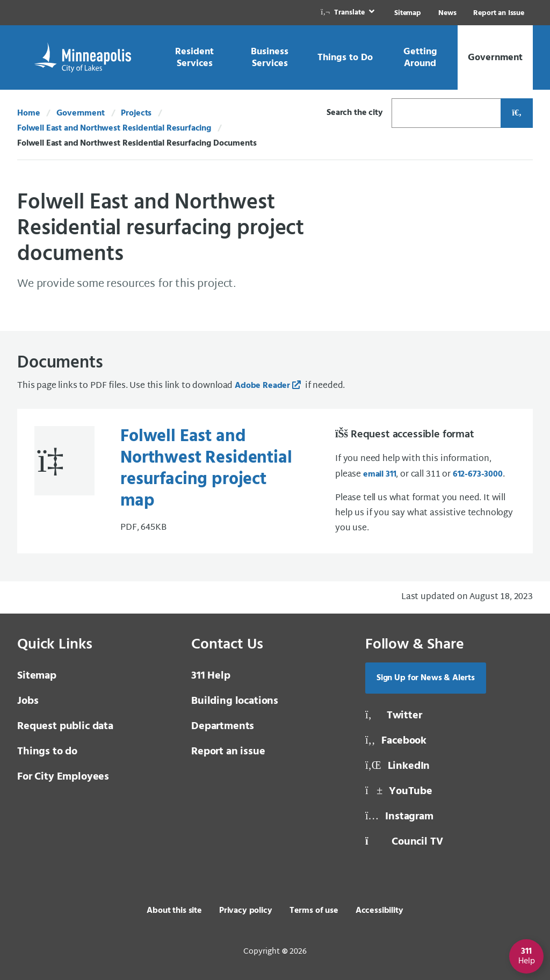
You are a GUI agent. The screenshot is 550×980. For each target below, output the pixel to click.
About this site (174, 911)
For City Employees (63, 777)
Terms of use (314, 911)
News (447, 13)
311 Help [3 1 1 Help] (210, 675)
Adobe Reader (262, 386)
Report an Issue (498, 13)
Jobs (27, 701)
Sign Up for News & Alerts (426, 678)
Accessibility (379, 911)
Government (80, 113)
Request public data (65, 726)
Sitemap (407, 13)
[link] (349, 12)
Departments (222, 726)
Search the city (355, 113)
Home (28, 113)
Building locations (234, 701)
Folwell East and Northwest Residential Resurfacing (114, 128)
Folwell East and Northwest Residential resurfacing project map (206, 469)
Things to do (47, 751)
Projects (136, 113)
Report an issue (228, 751)
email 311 (379, 474)
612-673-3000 (478, 474)
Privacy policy (245, 911)
